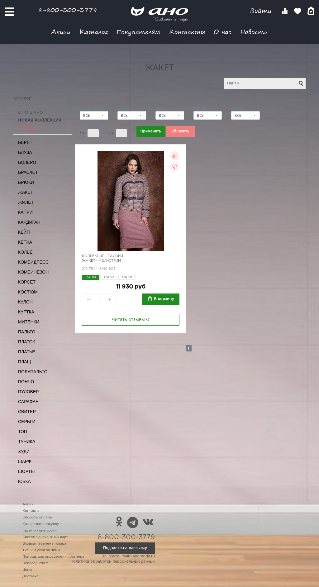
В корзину (164, 299)
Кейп (24, 232)
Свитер (27, 411)
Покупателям (138, 31)
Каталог (93, 31)
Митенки (28, 321)
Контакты (187, 31)
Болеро (27, 162)
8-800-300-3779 (67, 10)
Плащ (24, 361)
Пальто (27, 331)
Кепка (25, 242)
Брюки (26, 182)
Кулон (25, 301)
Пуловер (28, 391)
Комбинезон (33, 272)
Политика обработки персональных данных (112, 561)
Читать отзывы (130, 320)
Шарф (24, 461)
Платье (26, 351)
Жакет (25, 192)
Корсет (27, 281)
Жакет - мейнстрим (101, 260)
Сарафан (28, 401)
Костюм (28, 291)
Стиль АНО (30, 112)
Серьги (27, 421)
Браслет (28, 172)
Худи (24, 451)
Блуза (25, 152)
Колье (25, 252)
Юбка (24, 481)
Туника (26, 441)
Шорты (26, 471)
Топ (22, 431)
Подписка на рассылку (125, 548)
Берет (25, 142)
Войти (262, 10)
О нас (222, 31)
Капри (25, 212)
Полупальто (32, 371)
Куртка (26, 311)
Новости (254, 31)
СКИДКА (27, 128)
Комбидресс (33, 262)
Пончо (26, 381)
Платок (26, 341)
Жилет (26, 202)
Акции (61, 31)
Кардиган (29, 222)
